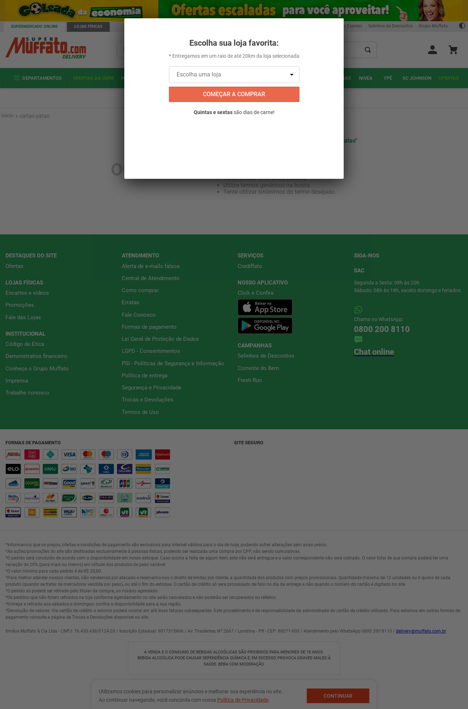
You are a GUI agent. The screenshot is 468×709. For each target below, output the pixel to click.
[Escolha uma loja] (234, 74)
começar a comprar (234, 94)
